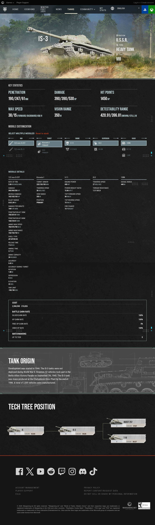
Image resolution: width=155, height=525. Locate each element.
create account (147, 3)
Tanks (70, 9)
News (59, 9)
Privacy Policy (92, 488)
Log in (136, 3)
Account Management (28, 488)
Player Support (24, 491)
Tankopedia (36, 32)
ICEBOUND (29, 9)
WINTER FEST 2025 (44, 9)
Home (15, 9)
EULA (18, 494)
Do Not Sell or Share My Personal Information (110, 494)
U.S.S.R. (45, 32)
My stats (103, 9)
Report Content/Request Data (101, 491)
